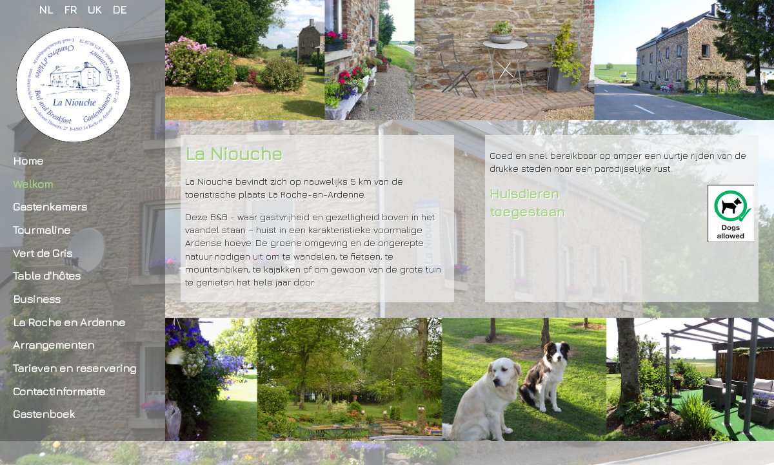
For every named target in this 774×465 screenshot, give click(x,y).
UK (94, 9)
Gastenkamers (50, 206)
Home (28, 160)
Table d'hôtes (47, 275)
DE (119, 9)
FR (70, 9)
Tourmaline (41, 229)
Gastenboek (44, 413)
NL (46, 9)
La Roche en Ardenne (69, 322)
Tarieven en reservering (74, 368)
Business (37, 298)
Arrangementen (53, 344)
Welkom (33, 184)
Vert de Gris (42, 253)
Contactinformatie (59, 391)
